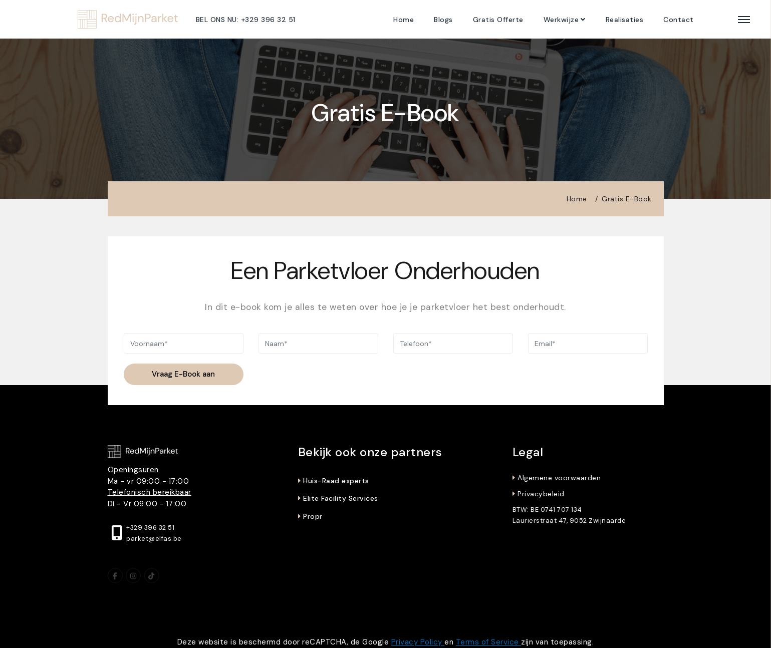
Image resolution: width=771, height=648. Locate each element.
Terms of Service (489, 642)
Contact (678, 19)
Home (403, 19)
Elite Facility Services (340, 498)
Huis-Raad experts (336, 481)
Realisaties (625, 19)
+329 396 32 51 (150, 527)
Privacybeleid (541, 493)
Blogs (443, 19)
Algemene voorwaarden (559, 477)
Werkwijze (561, 19)
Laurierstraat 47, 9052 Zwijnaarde (569, 520)
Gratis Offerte (498, 19)
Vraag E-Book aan (183, 374)
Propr (313, 516)
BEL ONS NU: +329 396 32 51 (246, 19)
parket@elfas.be (154, 538)
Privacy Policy (418, 642)
